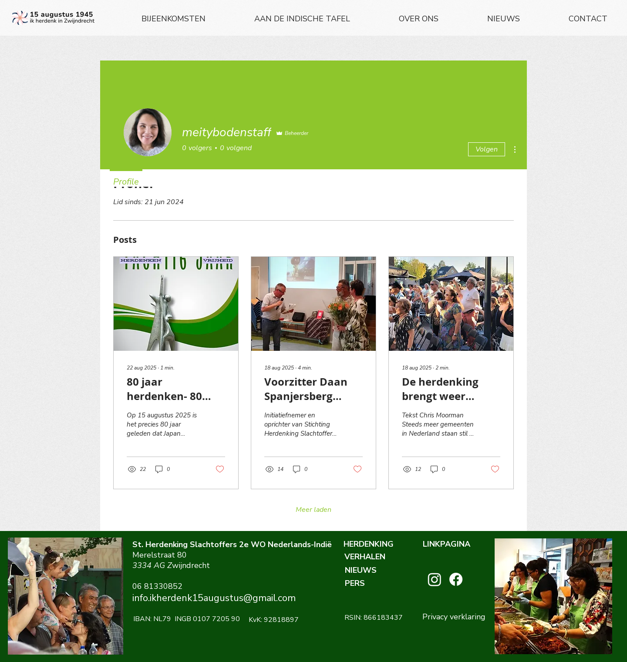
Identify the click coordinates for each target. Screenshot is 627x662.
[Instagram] (434, 579)
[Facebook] (456, 579)
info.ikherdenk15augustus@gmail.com (214, 598)
